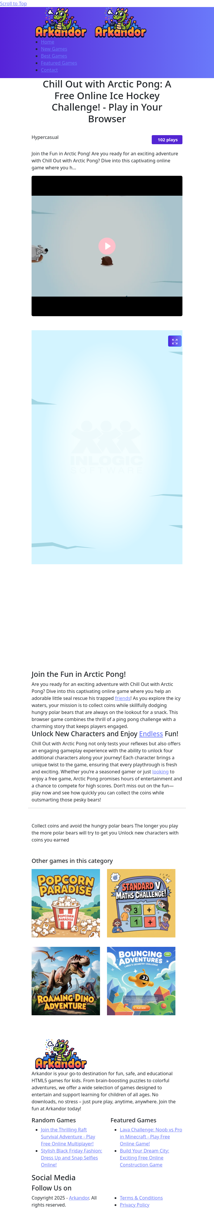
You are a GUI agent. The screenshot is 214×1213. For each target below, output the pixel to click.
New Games (54, 49)
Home (47, 42)
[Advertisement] (123, 610)
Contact (49, 70)
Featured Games (59, 63)
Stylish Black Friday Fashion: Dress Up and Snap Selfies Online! (71, 1157)
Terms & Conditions (141, 1198)
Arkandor (79, 1198)
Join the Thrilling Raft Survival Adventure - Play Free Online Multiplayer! (68, 1136)
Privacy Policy (134, 1205)
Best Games (54, 56)
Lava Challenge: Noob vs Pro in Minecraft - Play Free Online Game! (151, 1136)
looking (160, 771)
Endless (151, 733)
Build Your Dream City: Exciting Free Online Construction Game (144, 1157)
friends (122, 698)
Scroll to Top (13, 3)
